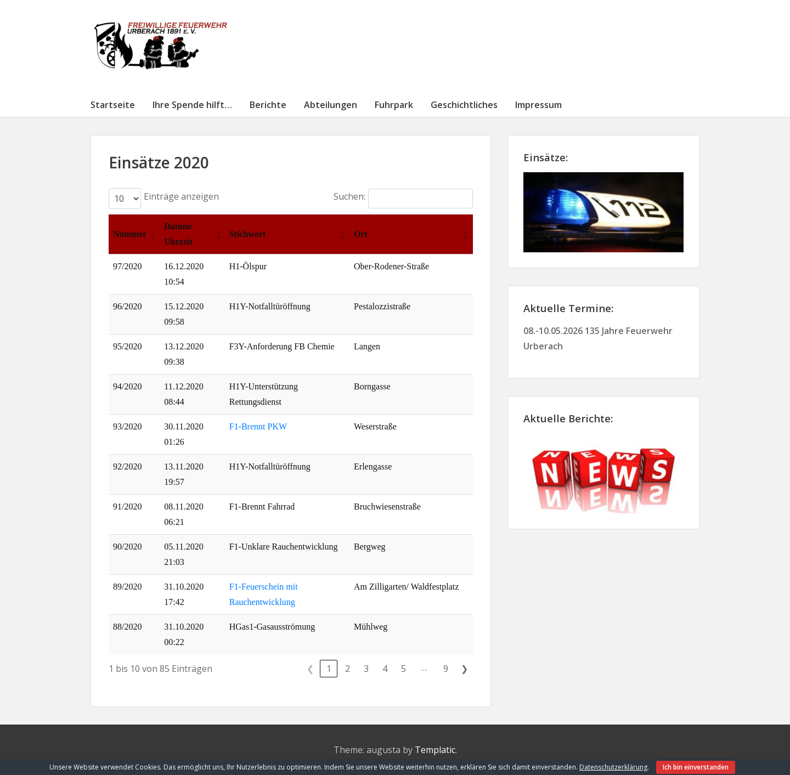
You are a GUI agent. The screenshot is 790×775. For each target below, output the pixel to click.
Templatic (435, 750)
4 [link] (384, 669)
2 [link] (347, 669)
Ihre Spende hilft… (192, 105)
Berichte (268, 105)
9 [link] (445, 669)
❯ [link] (464, 669)
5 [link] (403, 669)
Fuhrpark (394, 105)
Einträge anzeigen (181, 196)
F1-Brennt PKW (258, 426)
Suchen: (349, 196)
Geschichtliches (464, 105)
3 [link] (366, 669)
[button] (152, 234)
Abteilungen (330, 105)
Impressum (538, 105)
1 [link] (328, 669)
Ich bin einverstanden (696, 767)
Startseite (113, 105)
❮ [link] (310, 669)
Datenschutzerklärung (613, 767)
